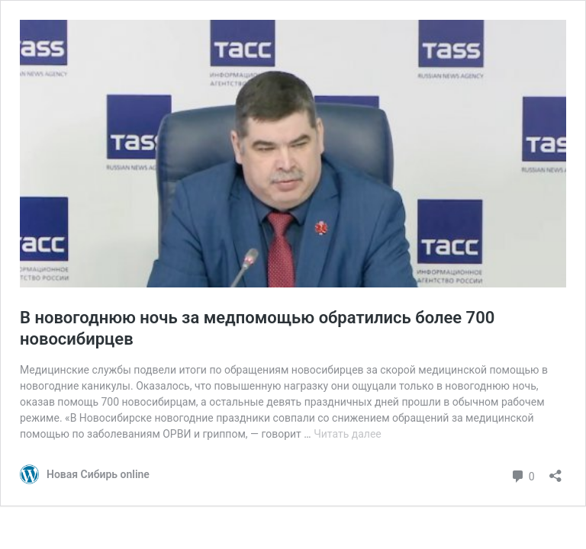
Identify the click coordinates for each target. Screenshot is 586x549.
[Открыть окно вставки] (555, 471)
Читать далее (348, 434)
